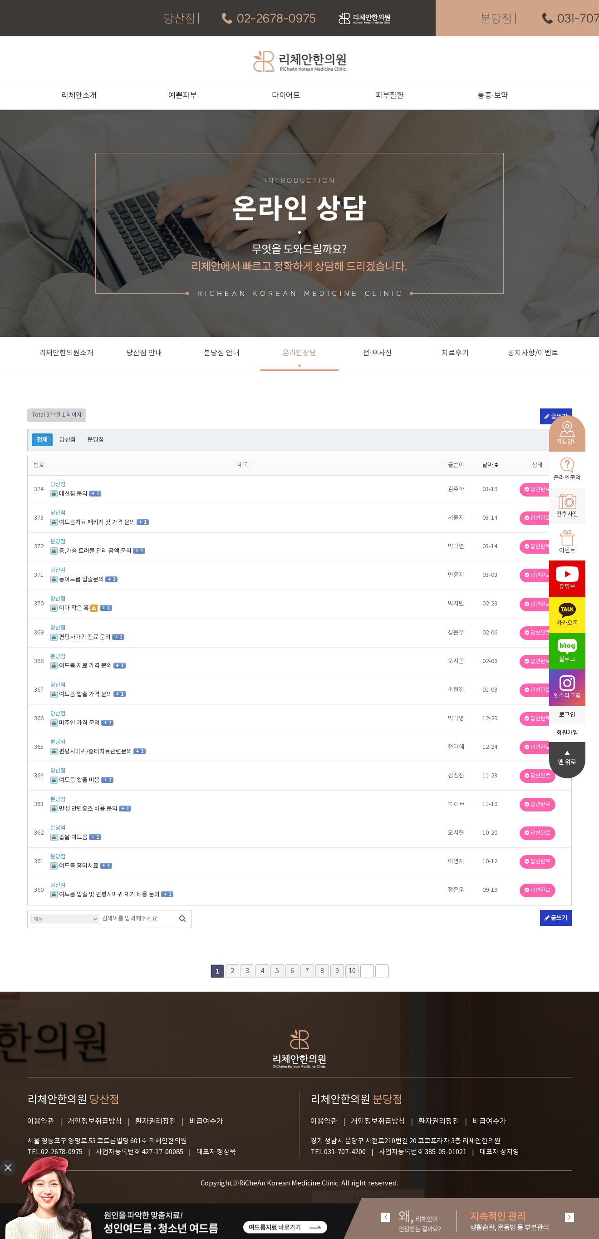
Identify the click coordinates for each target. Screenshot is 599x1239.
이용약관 (40, 1121)
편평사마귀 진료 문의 (81, 637)
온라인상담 (299, 353)
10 (352, 971)
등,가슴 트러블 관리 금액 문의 (91, 551)
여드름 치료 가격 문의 (81, 666)
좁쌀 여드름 (69, 837)
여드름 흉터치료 (75, 866)
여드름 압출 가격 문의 (81, 694)
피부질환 (389, 95)
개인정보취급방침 (95, 1121)
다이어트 (286, 95)
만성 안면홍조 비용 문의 (84, 809)
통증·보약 (492, 95)
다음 (367, 971)
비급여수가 (206, 1121)
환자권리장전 (155, 1121)
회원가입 (567, 733)
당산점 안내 (144, 353)
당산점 (67, 440)
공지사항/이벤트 (533, 353)
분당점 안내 (222, 353)
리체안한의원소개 (66, 353)
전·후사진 (377, 353)
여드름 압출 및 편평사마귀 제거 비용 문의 (105, 894)
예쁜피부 (182, 95)
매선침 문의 (69, 494)
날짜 (490, 465)
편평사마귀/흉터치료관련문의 (91, 751)
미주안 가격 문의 (75, 723)
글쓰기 (556, 918)
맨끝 (382, 971)
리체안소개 (79, 95)
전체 (42, 439)
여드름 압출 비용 (75, 780)
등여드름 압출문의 (77, 579)
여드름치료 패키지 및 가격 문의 (93, 522)
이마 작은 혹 (70, 608)
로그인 (567, 714)
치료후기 (455, 353)
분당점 (96, 440)
